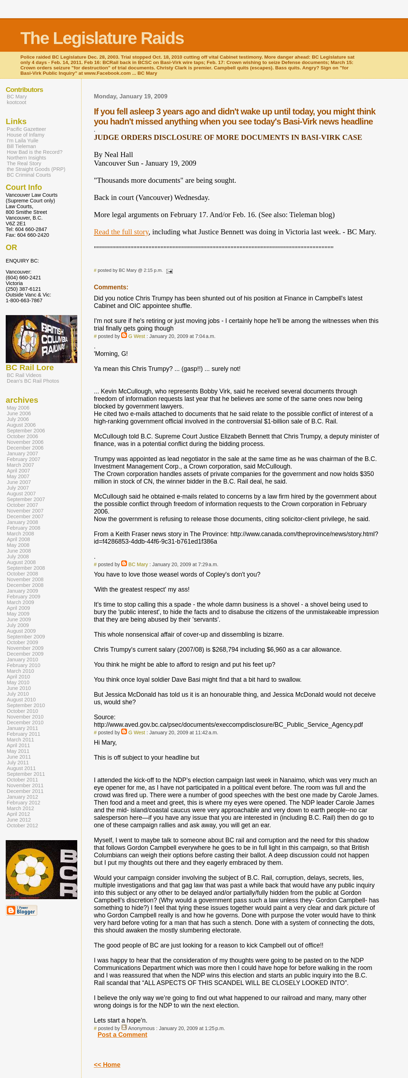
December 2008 (25, 585)
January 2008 (22, 522)
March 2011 (20, 740)
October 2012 (22, 825)
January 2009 (22, 591)
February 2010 (23, 665)
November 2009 (25, 648)
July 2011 (18, 762)
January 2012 (22, 797)
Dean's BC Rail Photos (33, 381)
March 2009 (20, 602)
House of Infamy (25, 135)
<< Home (107, 1064)
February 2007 (23, 459)
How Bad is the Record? (35, 152)
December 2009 (25, 654)
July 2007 (18, 488)
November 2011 (25, 785)
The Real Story (24, 163)
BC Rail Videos (24, 375)
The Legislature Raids (102, 38)
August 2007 (21, 493)
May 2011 (18, 751)
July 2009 (18, 625)
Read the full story (121, 231)
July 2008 (18, 556)
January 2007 (22, 453)
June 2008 (19, 551)
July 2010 (18, 694)
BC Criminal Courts (29, 175)
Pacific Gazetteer (26, 129)
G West (136, 336)
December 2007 (25, 516)
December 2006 (25, 448)
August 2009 (21, 631)
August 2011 (21, 768)
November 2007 (25, 511)
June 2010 (19, 688)
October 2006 (22, 436)
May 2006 (18, 408)
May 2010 (18, 682)
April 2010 (18, 677)
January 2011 (22, 728)
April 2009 (18, 608)
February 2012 (23, 802)
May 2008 (18, 545)
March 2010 (20, 671)
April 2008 (18, 539)
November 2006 (25, 442)
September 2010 (26, 705)
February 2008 (23, 528)
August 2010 (21, 699)
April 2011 (18, 745)
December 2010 (25, 722)
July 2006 (18, 419)
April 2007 (18, 471)
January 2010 (22, 659)
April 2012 (18, 814)
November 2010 (25, 717)
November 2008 (25, 579)
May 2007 (18, 476)
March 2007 (20, 465)
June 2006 (19, 413)
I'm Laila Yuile (22, 140)
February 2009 (23, 596)
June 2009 (19, 619)
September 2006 (26, 430)
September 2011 (26, 774)
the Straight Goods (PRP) (36, 169)
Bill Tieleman (21, 146)
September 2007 (26, 499)
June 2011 (19, 757)
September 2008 (26, 568)
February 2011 (23, 734)
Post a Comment (122, 1034)
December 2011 (25, 791)
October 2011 (22, 780)
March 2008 (20, 533)
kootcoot (16, 102)
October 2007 (22, 505)
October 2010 (22, 711)
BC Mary (138, 564)
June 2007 (19, 482)
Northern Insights (26, 158)
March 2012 (20, 808)
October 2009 (22, 642)
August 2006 (21, 425)
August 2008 (21, 562)
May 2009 (18, 614)
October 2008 (22, 574)
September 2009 (26, 637)
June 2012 (19, 820)
